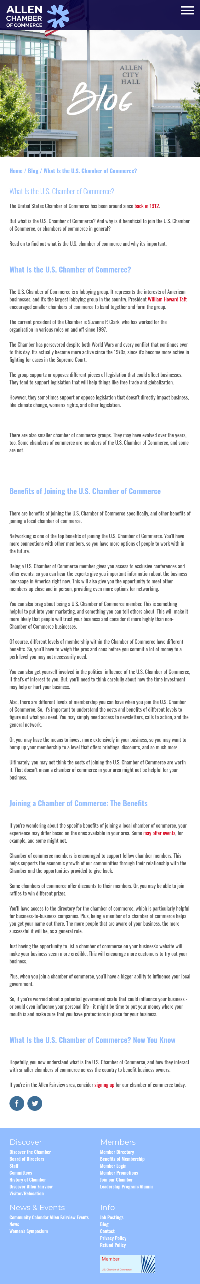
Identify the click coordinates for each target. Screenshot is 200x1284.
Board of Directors (26, 1158)
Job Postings (111, 1217)
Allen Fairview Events (69, 1217)
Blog (33, 171)
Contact (107, 1230)
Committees (20, 1172)
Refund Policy (113, 1244)
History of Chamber (27, 1179)
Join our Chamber (116, 1179)
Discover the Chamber (30, 1151)
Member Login (113, 1165)
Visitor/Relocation (26, 1193)
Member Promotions (119, 1172)
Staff (13, 1165)
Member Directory (117, 1151)
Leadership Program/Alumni (126, 1186)
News (14, 1224)
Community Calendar (29, 1217)
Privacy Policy (113, 1237)
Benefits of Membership (122, 1158)
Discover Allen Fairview (31, 1186)
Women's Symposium (28, 1230)
